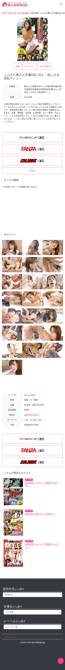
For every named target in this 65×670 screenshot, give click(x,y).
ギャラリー (30, 66)
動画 (18, 66)
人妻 (26, 420)
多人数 (33, 420)
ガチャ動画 (44, 66)
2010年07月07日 (31, 415)
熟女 (40, 420)
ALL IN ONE (29, 395)
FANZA (32, 171)
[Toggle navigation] (60, 3)
